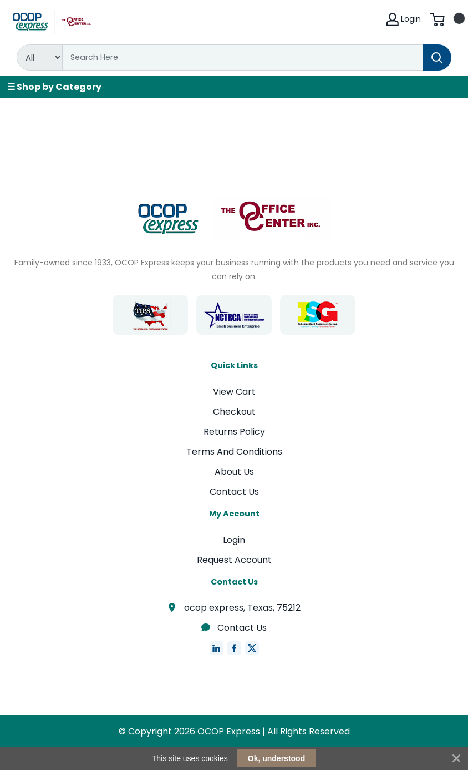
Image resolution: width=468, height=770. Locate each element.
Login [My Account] (403, 19)
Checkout (234, 411)
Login (234, 540)
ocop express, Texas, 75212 (234, 607)
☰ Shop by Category (54, 86)
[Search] (243, 57)
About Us (234, 471)
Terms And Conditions (234, 451)
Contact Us (234, 491)
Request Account (234, 559)
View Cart (234, 391)
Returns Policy (234, 431)
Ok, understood (276, 758)
